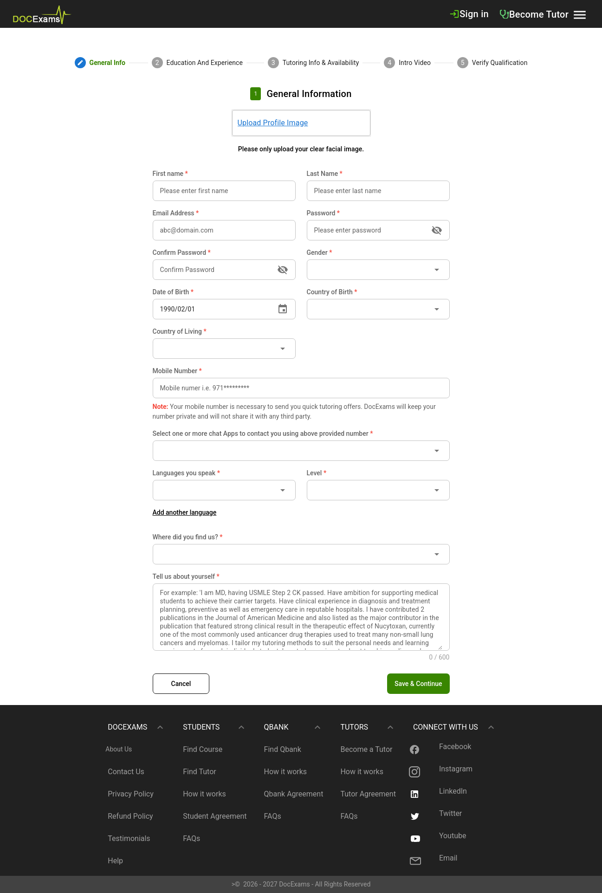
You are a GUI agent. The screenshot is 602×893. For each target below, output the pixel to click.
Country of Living (180, 331)
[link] (42, 14)
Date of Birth (173, 292)
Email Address (176, 213)
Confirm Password (182, 252)
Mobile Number (177, 371)
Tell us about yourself (186, 576)
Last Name (325, 173)
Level (317, 473)
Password (323, 213)
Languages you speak (186, 473)
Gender (319, 252)
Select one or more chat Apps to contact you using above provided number (263, 433)
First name (170, 173)
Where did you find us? (188, 537)
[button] (580, 14)
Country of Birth (332, 292)
